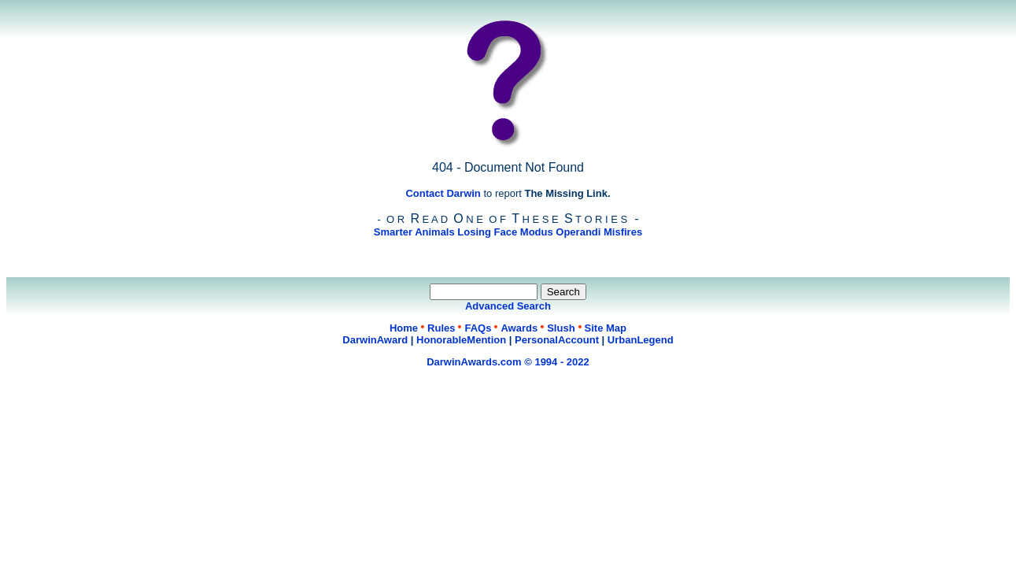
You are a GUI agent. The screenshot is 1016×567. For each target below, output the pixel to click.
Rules (441, 328)
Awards (519, 328)
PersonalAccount (557, 340)
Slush (561, 328)
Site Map (605, 328)
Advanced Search (508, 306)
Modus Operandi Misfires (581, 232)
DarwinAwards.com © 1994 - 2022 (508, 362)
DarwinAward (375, 340)
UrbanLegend (641, 340)
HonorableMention (461, 340)
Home (404, 328)
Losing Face (487, 232)
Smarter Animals (414, 232)
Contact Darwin (442, 193)
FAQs (477, 328)
